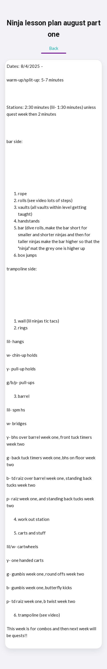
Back (53, 48)
